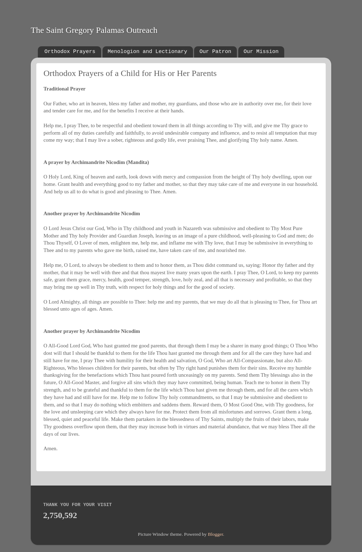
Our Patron (215, 52)
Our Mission (261, 52)
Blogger (215, 534)
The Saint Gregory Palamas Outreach (94, 30)
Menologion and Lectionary (147, 52)
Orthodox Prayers (70, 52)
